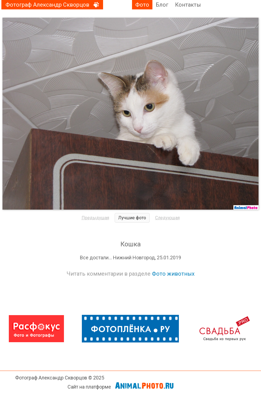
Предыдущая (95, 217)
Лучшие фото (132, 217)
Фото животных (173, 273)
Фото (142, 4)
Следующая (167, 217)
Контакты (188, 4)
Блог (162, 4)
